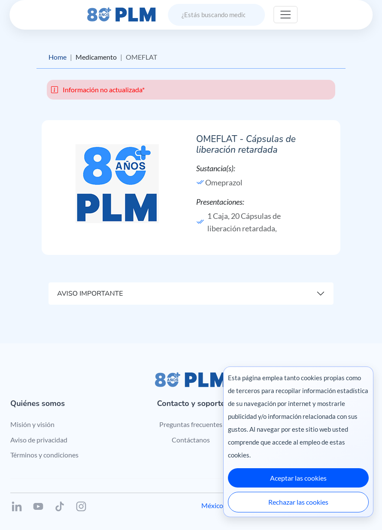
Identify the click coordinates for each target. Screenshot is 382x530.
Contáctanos (191, 440)
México (212, 505)
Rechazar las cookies (298, 502)
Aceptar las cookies (298, 478)
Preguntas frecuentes (190, 424)
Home (58, 57)
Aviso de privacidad (38, 440)
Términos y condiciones (44, 455)
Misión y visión (32, 424)
